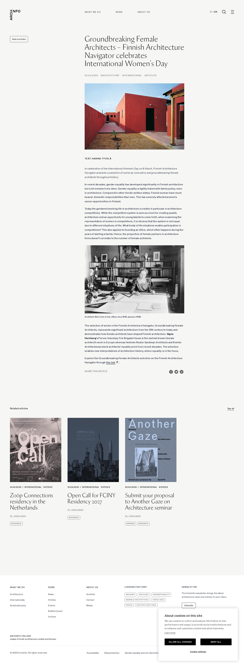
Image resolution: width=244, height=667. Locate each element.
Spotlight (144, 594)
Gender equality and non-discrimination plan (146, 652)
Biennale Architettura (137, 600)
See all (231, 408)
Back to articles (19, 39)
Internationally (17, 599)
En (215, 11)
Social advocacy (18, 605)
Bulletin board (55, 611)
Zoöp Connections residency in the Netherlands (31, 501)
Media (89, 605)
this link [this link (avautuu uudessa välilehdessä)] (110, 362)
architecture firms (146, 605)
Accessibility (93, 652)
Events (51, 605)
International (132, 75)
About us (144, 12)
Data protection (111, 652)
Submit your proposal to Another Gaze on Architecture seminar (149, 501)
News (119, 12)
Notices (47, 487)
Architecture (110, 75)
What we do (93, 12)
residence (16, 523)
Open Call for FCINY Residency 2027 (92, 498)
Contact (90, 599)
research (143, 523)
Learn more (170, 633)
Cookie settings (198, 652)
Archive (52, 616)
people (129, 605)
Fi (211, 11)
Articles (150, 75)
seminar (131, 523)
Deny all (216, 642)
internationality (161, 594)
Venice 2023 (158, 600)
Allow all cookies (180, 642)
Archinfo (90, 594)
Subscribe (188, 605)
